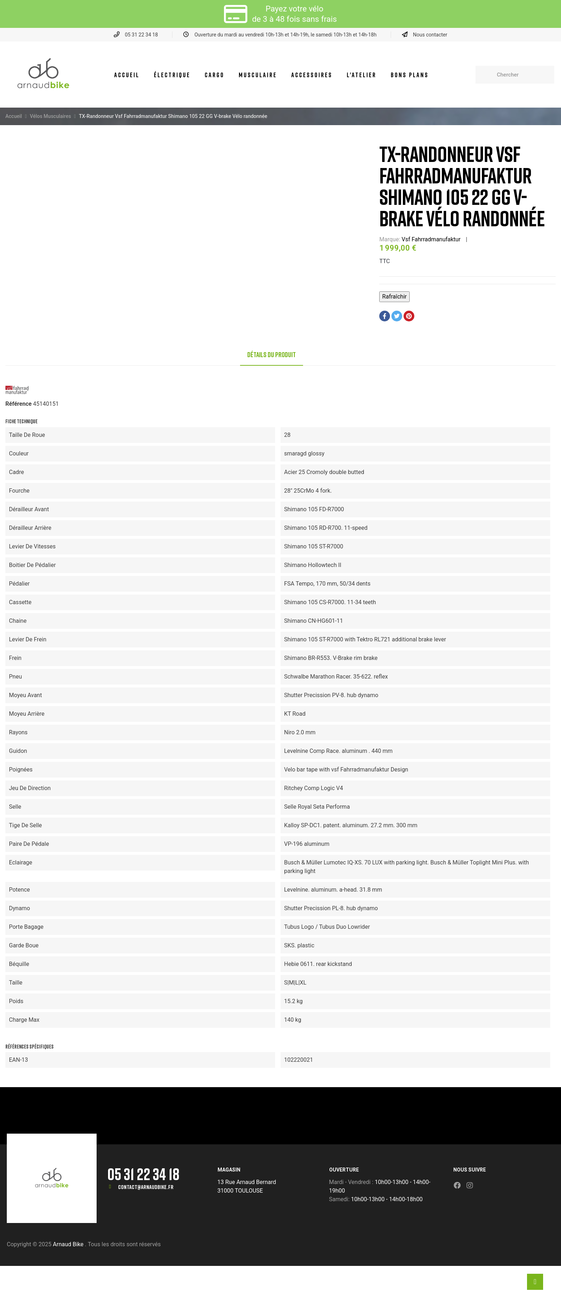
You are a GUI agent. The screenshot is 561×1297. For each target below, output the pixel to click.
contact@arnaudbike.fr (146, 1186)
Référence (18, 403)
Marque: (389, 239)
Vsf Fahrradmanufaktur (431, 239)
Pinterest (409, 316)
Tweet (396, 316)
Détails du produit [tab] (271, 354)
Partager (384, 316)
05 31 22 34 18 (143, 1174)
